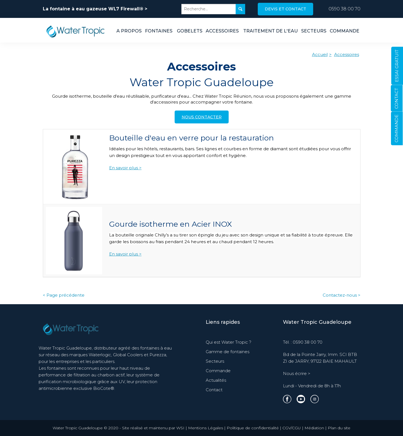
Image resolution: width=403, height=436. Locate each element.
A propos (129, 31)
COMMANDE (396, 128)
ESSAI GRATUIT (396, 66)
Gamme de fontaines (227, 351)
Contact (214, 389)
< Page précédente (64, 295)
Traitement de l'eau (270, 31)
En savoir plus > (125, 167)
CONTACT (396, 98)
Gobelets (189, 31)
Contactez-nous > (341, 295)
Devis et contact (285, 8)
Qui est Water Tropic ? (228, 342)
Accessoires (222, 31)
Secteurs (313, 31)
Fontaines (158, 31)
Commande (344, 31)
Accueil (320, 54)
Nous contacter (202, 116)
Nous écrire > (296, 373)
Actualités (216, 380)
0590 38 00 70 (344, 8)
